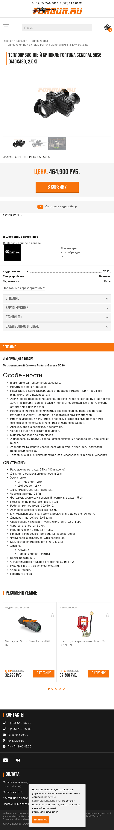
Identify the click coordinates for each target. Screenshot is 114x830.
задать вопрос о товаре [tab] (57, 327)
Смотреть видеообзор (61, 206)
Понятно (40, 819)
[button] (49, 689)
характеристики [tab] (57, 308)
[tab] (24, 288)
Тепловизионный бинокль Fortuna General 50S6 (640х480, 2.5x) (47, 44)
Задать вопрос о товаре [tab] (23, 243)
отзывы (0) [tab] (57, 317)
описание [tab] (57, 298)
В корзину (57, 187)
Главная (8, 40)
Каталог (21, 40)
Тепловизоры (39, 40)
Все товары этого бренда (70, 252)
